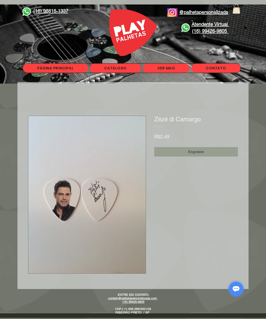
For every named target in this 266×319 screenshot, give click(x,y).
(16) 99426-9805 (133, 302)
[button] (236, 8)
